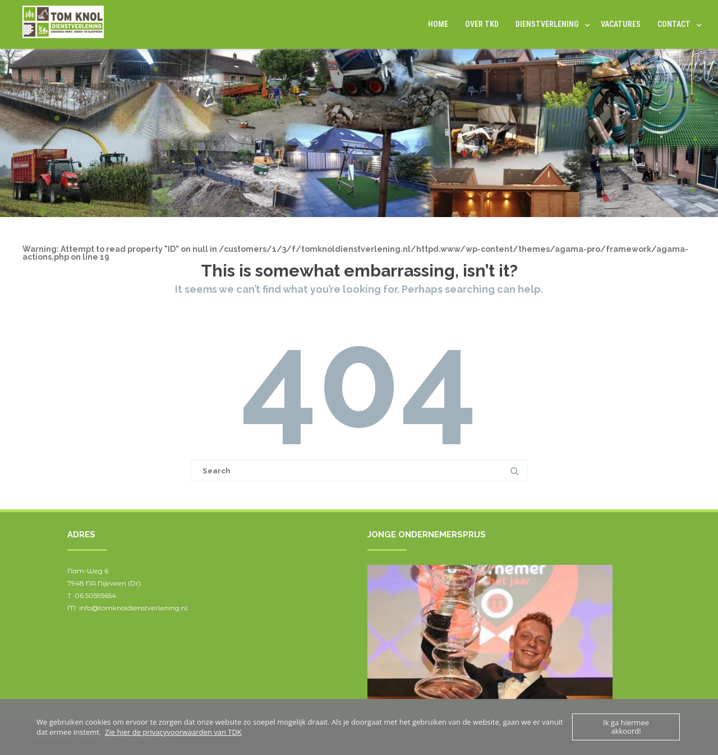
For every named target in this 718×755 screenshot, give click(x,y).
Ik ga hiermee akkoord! (626, 726)
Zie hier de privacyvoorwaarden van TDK (173, 732)
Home (438, 24)
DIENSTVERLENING (547, 24)
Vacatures (621, 24)
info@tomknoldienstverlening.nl (133, 608)
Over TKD (482, 24)
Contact (674, 24)
